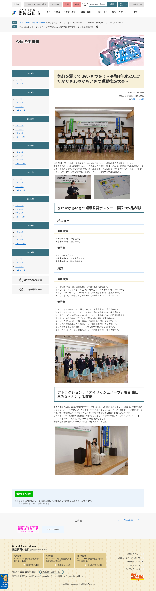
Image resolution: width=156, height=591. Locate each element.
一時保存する (136, 4)
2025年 (30, 92)
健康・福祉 (86, 12)
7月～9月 (19, 107)
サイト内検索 (85, 4)
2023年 (30, 146)
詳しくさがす (122, 4)
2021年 (30, 199)
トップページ (25, 22)
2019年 (30, 252)
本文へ (16, 4)
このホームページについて (129, 558)
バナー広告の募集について (128, 520)
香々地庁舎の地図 (95, 565)
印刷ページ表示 (137, 99)
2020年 (30, 226)
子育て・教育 (69, 12)
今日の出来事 (39, 22)
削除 (97, 27)
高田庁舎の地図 (32, 565)
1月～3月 (19, 80)
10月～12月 (20, 110)
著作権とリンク (133, 561)
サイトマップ (134, 565)
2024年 (30, 119)
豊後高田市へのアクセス (50, 572)
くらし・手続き (53, 12)
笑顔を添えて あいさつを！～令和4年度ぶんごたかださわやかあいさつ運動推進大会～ (57, 27)
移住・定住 (102, 12)
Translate (55, 4)
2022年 (30, 172)
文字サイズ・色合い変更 (36, 4)
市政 (135, 12)
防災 (67, 4)
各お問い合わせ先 (133, 569)
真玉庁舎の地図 (64, 565)
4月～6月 (19, 84)
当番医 (76, 4)
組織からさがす (133, 554)
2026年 (30, 73)
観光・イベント (119, 12)
